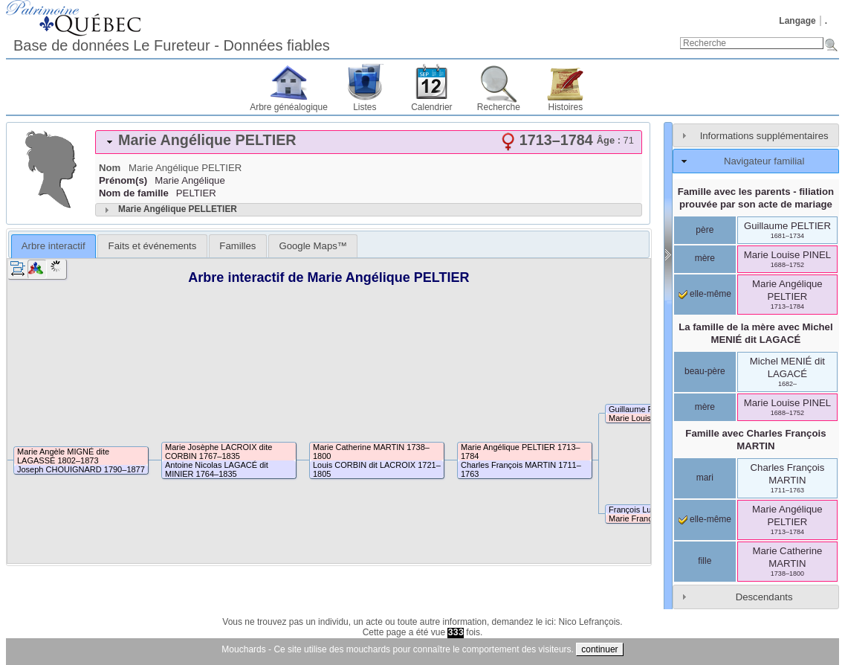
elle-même (705, 294)
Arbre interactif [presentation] (53, 245)
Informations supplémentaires (764, 135)
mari (704, 477)
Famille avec (755, 440)
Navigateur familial (764, 161)
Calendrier (431, 107)
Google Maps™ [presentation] (313, 245)
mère (705, 258)
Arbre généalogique (289, 107)
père (704, 230)
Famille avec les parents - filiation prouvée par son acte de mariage (756, 198)
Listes (364, 107)
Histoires (565, 107)
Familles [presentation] (237, 245)
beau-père (704, 371)
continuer (599, 649)
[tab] (368, 142)
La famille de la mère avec (755, 333)
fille (704, 561)
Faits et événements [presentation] (153, 245)
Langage (797, 21)
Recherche (498, 107)
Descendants (764, 597)
